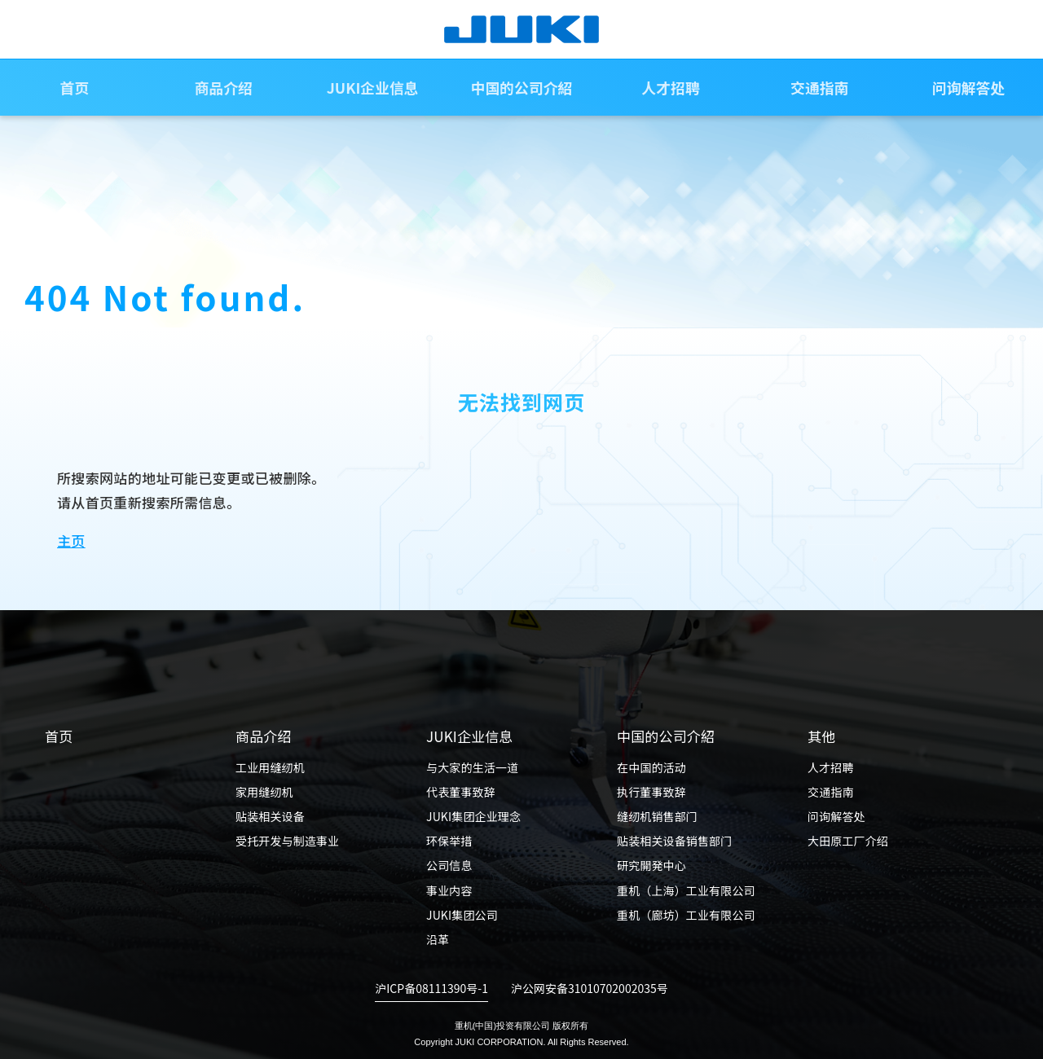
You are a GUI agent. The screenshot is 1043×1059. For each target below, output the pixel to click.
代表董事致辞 (460, 792)
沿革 (437, 939)
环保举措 (449, 841)
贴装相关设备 (270, 816)
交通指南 (819, 88)
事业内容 (449, 890)
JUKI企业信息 (372, 88)
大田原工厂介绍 (848, 841)
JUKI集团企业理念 (473, 816)
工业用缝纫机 (270, 767)
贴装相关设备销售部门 (674, 841)
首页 (74, 88)
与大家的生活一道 (472, 767)
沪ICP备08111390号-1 (431, 988)
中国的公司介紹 (521, 88)
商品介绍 (223, 88)
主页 (71, 540)
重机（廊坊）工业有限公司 (686, 915)
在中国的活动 (651, 767)
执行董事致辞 (651, 792)
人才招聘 (670, 88)
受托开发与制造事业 (287, 841)
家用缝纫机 (264, 792)
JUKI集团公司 (462, 915)
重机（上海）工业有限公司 (686, 890)
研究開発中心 (651, 865)
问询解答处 (836, 816)
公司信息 (449, 865)
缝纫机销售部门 (657, 816)
